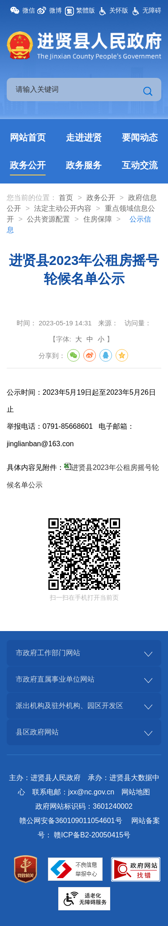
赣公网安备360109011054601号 (70, 820)
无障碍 (151, 10)
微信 (28, 10)
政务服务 (84, 165)
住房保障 (97, 219)
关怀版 (118, 10)
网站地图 (135, 792)
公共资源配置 (48, 219)
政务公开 (28, 165)
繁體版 (85, 10)
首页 (66, 197)
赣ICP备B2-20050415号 (92, 835)
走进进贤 (84, 137)
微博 (55, 10)
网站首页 (28, 137)
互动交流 (140, 165)
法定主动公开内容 (62, 208)
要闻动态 (140, 137)
